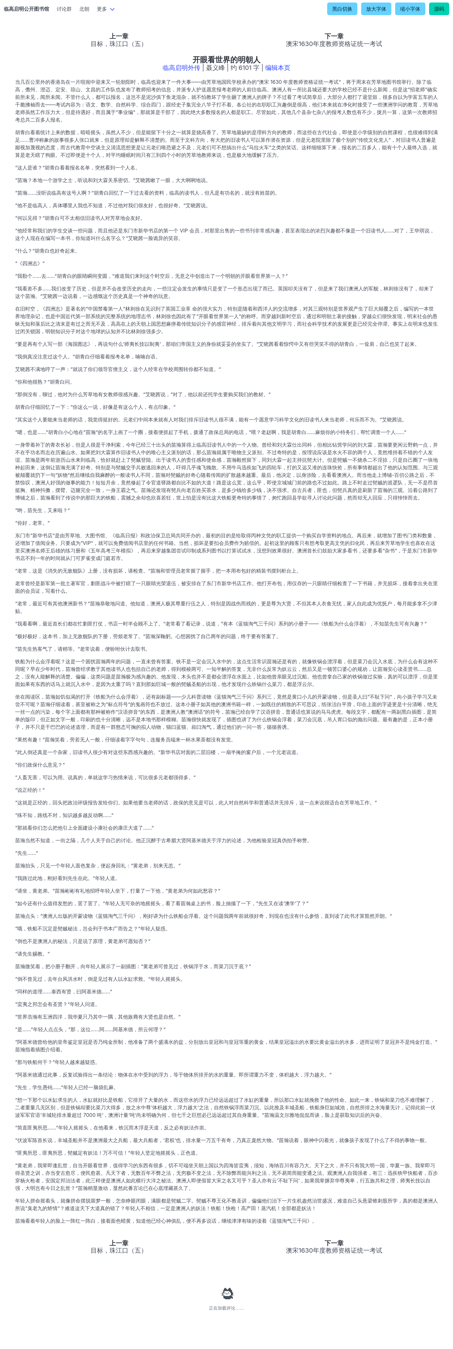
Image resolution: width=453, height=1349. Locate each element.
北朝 (84, 9)
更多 (102, 9)
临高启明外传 (181, 67)
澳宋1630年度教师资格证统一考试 (334, 44)
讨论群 (64, 9)
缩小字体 (410, 9)
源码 (439, 9)
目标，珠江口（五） (119, 44)
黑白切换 (342, 9)
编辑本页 (277, 67)
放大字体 (376, 9)
